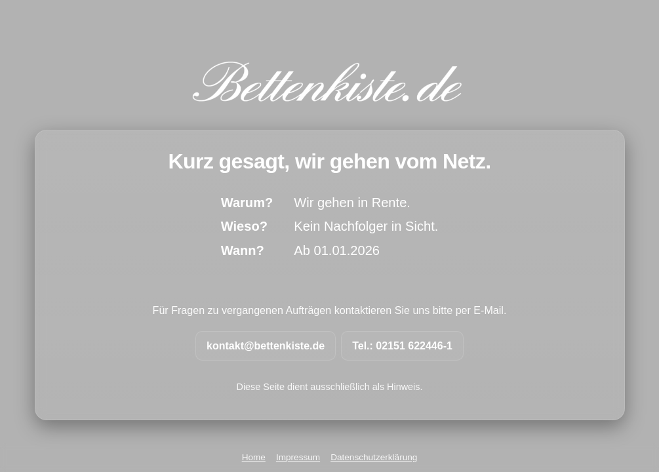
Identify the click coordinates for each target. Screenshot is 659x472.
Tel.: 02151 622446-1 (402, 345)
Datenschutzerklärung (373, 457)
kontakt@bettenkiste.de (266, 345)
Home (254, 457)
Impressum (298, 457)
